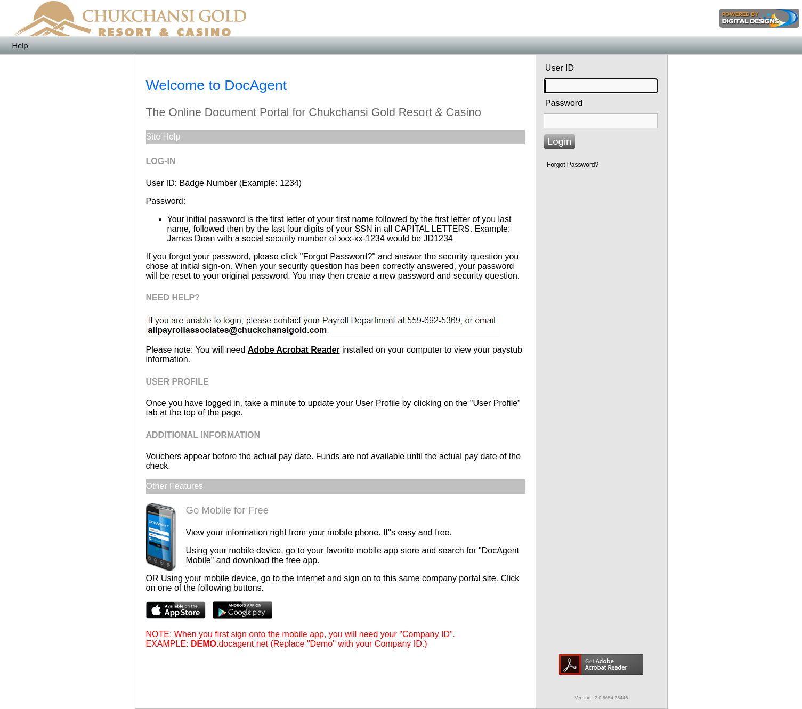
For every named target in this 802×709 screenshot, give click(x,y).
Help (20, 46)
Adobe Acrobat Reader (294, 349)
